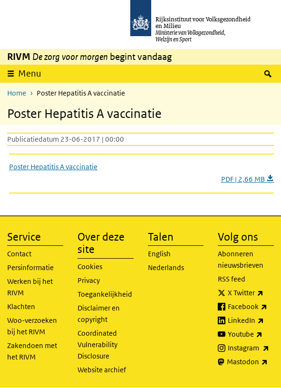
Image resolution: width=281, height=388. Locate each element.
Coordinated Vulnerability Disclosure (97, 344)
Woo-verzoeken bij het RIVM (32, 326)
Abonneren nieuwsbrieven (240, 259)
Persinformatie (30, 267)
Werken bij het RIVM (30, 287)
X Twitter (251, 293)
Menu (29, 73)
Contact (19, 253)
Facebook (251, 306)
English (159, 253)
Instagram (251, 348)
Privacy (89, 280)
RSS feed (231, 278)
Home (16, 92)
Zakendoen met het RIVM (32, 351)
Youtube (251, 334)
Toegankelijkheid (105, 294)
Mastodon (250, 362)
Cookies (90, 266)
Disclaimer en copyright (99, 313)
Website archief (102, 369)
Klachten (21, 306)
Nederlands (166, 267)
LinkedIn (251, 320)
